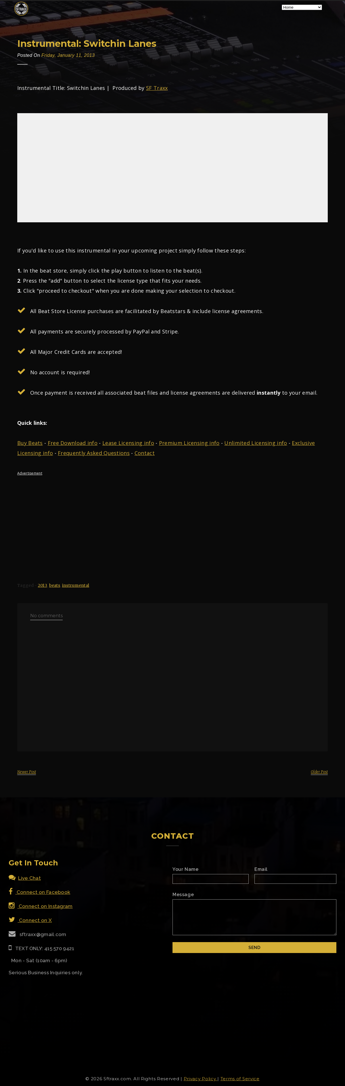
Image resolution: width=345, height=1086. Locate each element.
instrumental (75, 585)
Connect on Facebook (39, 892)
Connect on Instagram (41, 906)
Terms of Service (240, 1078)
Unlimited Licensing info (255, 442)
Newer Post (26, 771)
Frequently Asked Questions (94, 453)
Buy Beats (30, 442)
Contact (145, 453)
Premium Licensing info (189, 442)
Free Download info (72, 442)
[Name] (210, 879)
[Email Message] (254, 917)
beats (54, 585)
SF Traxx (157, 87)
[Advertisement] (172, 520)
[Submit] (254, 947)
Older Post (319, 771)
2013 (42, 585)
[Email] (295, 879)
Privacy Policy (201, 1078)
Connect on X (30, 920)
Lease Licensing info (128, 442)
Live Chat (25, 878)
